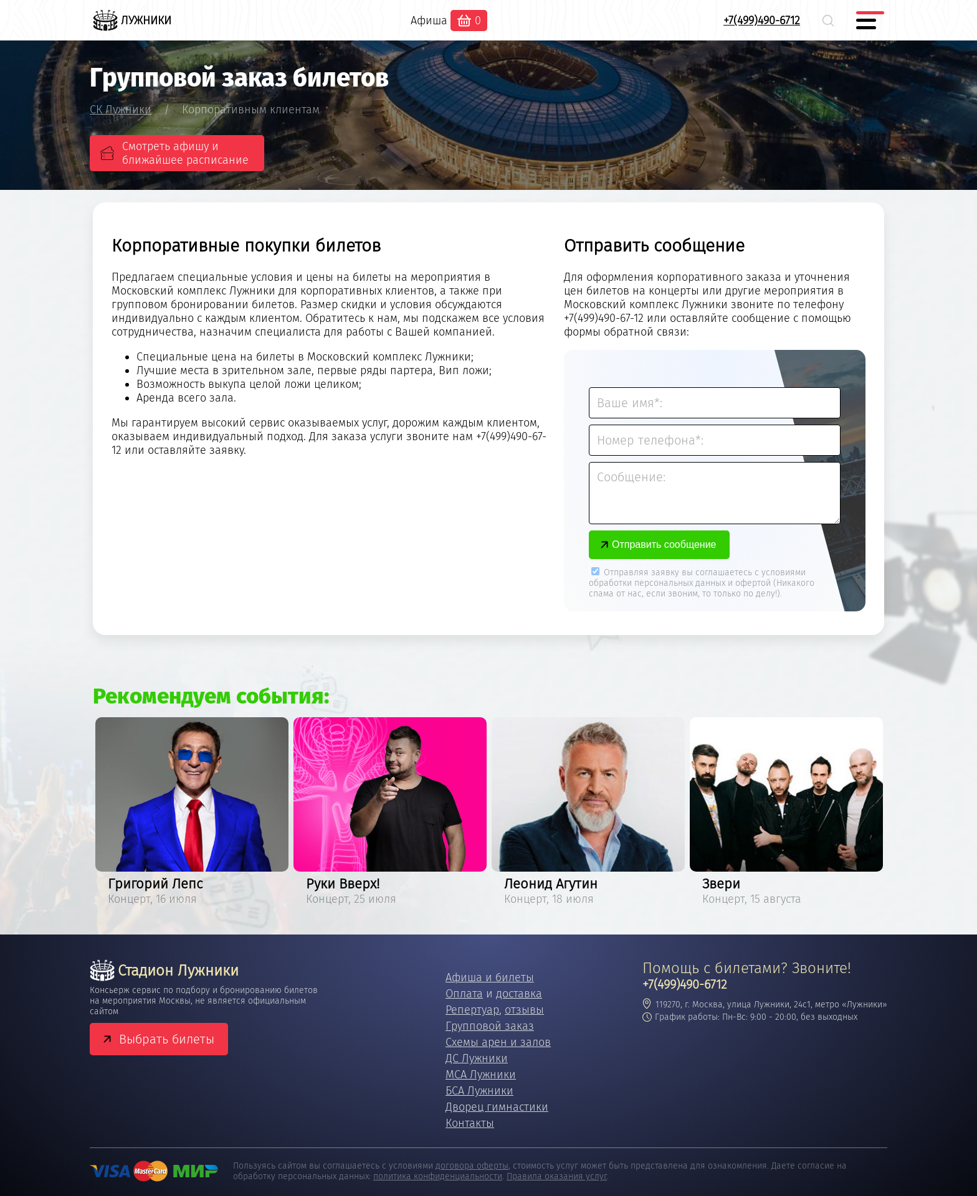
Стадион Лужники (164, 970)
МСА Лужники (481, 1074)
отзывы (524, 1010)
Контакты (470, 1123)
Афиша (429, 20)
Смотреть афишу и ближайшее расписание (185, 153)
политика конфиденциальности (437, 1176)
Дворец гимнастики (497, 1107)
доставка (519, 994)
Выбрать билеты (166, 1039)
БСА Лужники (479, 1091)
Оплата (464, 994)
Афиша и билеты (490, 977)
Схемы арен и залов (498, 1042)
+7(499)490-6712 (761, 20)
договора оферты (472, 1166)
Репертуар (472, 1010)
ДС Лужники (477, 1058)
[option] (192, 813)
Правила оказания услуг (557, 1176)
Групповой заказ (490, 1026)
